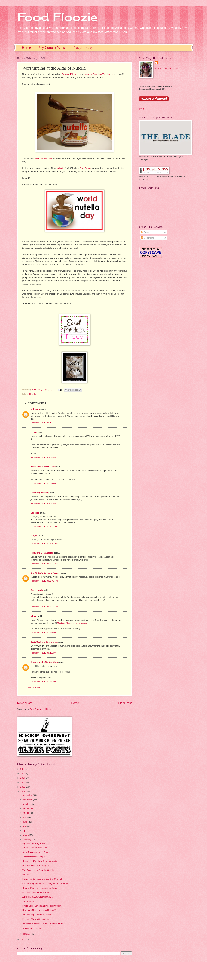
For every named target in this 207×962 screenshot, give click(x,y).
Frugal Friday (82, 47)
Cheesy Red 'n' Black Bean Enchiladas (40, 861)
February (27, 840)
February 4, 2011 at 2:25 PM (44, 633)
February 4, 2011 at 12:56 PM (44, 607)
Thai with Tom (28, 901)
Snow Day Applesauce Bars (35, 852)
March (26, 835)
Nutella (32, 394)
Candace (35, 513)
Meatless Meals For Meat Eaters (72, 623)
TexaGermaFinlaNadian (42, 553)
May (25, 826)
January (27, 934)
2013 (23, 782)
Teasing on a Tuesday (32, 928)
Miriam (34, 616)
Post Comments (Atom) (40, 709)
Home (26, 47)
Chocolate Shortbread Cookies (36, 892)
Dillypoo (35, 536)
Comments (147, 238)
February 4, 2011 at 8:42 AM (43, 457)
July (25, 817)
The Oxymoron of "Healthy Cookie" (38, 870)
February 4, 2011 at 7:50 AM (43, 423)
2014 (23, 778)
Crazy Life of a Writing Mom (44, 662)
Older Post (125, 702)
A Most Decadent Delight (33, 857)
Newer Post (24, 702)
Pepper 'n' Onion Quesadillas (35, 919)
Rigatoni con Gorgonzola (33, 843)
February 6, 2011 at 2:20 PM (44, 681)
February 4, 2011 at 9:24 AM (43, 483)
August (26, 813)
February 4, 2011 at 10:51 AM (44, 543)
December (28, 795)
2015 (23, 773)
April (25, 830)
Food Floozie (57, 17)
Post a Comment (34, 687)
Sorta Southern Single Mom (44, 642)
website (60, 168)
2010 (23, 939)
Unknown (35, 409)
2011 (23, 791)
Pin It (141, 109)
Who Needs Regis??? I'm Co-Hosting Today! (42, 923)
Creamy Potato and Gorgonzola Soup (39, 888)
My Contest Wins (51, 47)
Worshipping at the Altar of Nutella (38, 915)
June (25, 822)
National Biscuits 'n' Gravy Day (36, 865)
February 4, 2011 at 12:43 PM (44, 581)
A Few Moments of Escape (34, 848)
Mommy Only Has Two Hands (99, 74)
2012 (23, 787)
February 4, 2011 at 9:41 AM (43, 503)
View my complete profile (166, 68)
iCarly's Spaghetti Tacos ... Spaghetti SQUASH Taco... (47, 883)
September (28, 808)
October (27, 804)
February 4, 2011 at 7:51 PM (44, 653)
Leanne (34, 432)
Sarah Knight (37, 590)
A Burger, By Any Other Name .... (37, 897)
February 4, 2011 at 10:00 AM (44, 526)
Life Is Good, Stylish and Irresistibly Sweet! (42, 906)
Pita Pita (26, 874)
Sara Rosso (85, 168)
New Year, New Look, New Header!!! (39, 910)
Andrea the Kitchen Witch (43, 467)
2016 (23, 769)
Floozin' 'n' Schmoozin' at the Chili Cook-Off (42, 879)
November (28, 799)
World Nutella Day (43, 158)
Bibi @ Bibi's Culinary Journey (46, 573)
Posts (145, 232)
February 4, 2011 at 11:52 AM (44, 564)
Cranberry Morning (40, 493)
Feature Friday (69, 74)
